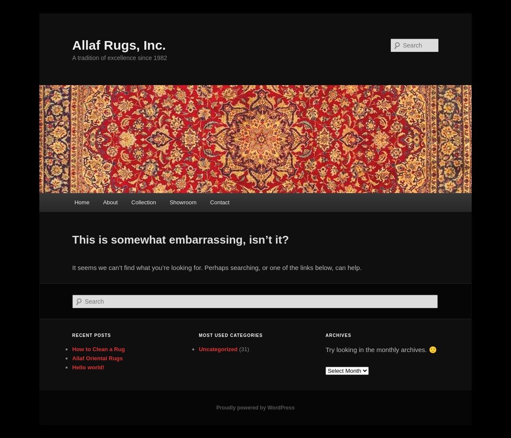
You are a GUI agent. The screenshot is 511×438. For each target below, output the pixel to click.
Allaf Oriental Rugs (97, 358)
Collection (143, 202)
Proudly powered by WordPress (255, 408)
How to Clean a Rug (98, 349)
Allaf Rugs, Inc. (119, 45)
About (110, 202)
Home (81, 202)
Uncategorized (218, 349)
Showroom (182, 202)
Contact (220, 202)
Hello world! (88, 367)
